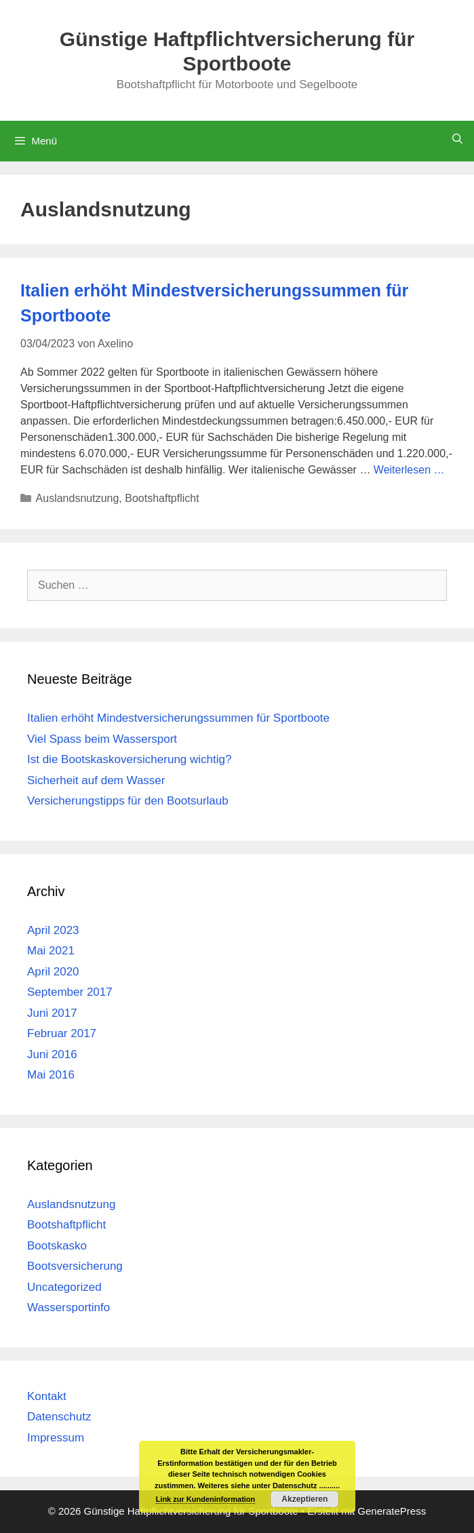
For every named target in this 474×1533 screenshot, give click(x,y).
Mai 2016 (51, 1074)
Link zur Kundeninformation (206, 1499)
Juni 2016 (52, 1054)
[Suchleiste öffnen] (457, 139)
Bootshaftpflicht (162, 498)
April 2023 (53, 930)
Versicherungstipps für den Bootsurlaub (128, 800)
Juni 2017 (52, 1013)
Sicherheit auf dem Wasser (96, 780)
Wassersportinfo (68, 1307)
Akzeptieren (304, 1499)
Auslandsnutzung (77, 498)
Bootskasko (57, 1245)
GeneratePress (391, 1511)
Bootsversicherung (75, 1266)
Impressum (55, 1437)
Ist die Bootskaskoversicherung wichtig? (129, 759)
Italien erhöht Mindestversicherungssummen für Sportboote (178, 718)
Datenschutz (59, 1416)
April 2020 (53, 971)
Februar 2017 (61, 1033)
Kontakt (46, 1396)
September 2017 (70, 992)
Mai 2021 (51, 950)
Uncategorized (64, 1287)
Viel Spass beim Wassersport (102, 739)
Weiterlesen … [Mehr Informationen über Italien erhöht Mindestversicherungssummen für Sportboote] (409, 470)
